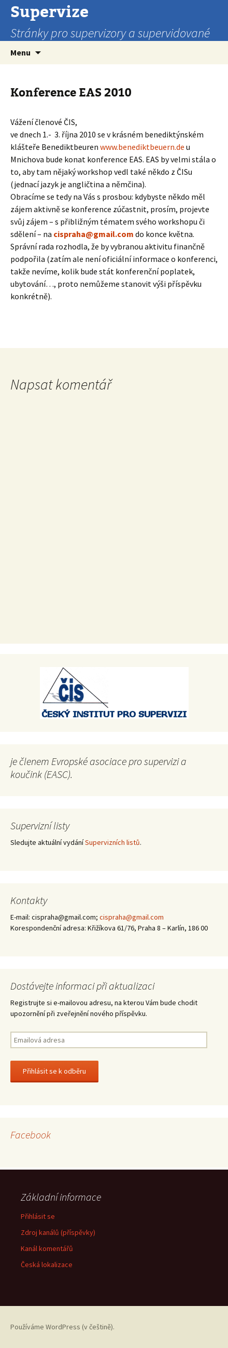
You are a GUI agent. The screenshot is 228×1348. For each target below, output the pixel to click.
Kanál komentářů (47, 1248)
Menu (20, 52)
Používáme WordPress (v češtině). (62, 1326)
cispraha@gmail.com (93, 234)
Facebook (30, 1134)
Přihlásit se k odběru (54, 1071)
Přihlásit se (38, 1216)
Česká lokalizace (47, 1264)
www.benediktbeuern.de (142, 147)
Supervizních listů (112, 842)
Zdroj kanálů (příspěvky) (58, 1232)
